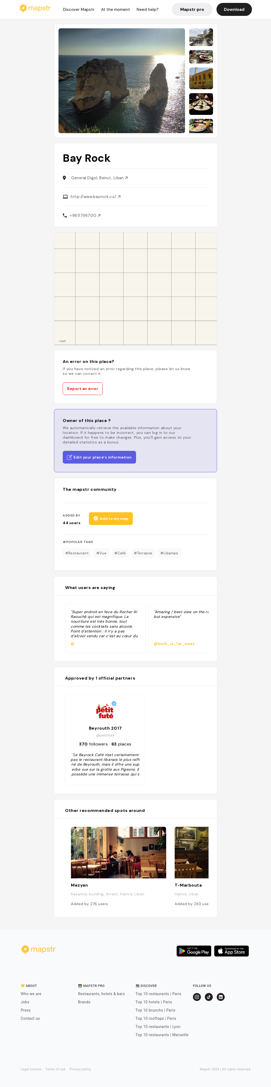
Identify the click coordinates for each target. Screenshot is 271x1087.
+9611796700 (85, 215)
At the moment (115, 9)
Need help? (148, 9)
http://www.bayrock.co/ (95, 196)
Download (234, 9)
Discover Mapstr (78, 9)
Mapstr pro (192, 9)
